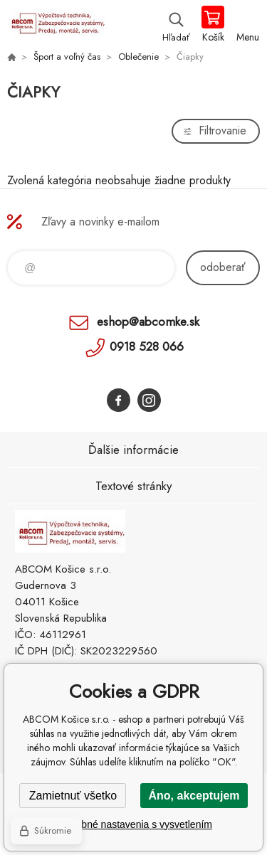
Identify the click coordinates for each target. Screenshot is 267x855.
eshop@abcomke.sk (148, 321)
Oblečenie (138, 56)
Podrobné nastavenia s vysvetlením (133, 824)
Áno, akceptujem (193, 796)
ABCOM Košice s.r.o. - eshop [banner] (56, 25)
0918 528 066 (147, 346)
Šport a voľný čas (66, 56)
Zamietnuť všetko (73, 796)
